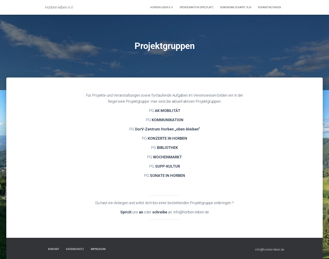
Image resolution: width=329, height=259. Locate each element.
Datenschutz (75, 249)
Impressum (98, 249)
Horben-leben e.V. (161, 7)
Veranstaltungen (269, 7)
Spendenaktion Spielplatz (197, 7)
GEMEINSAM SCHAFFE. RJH (235, 7)
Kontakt (53, 249)
